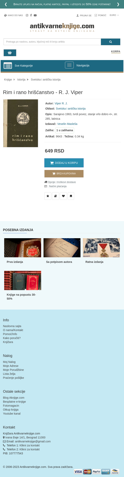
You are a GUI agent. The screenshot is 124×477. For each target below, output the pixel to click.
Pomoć (102, 15)
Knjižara (8, 342)
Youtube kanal (11, 413)
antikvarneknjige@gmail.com (33, 441)
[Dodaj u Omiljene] (63, 196)
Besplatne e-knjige (14, 401)
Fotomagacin (11, 405)
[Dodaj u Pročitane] (71, 196)
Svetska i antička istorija (45, 79)
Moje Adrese (10, 365)
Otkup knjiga (10, 409)
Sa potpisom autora (59, 261)
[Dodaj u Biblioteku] (55, 196)
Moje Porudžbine (13, 369)
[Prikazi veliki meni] (69, 65)
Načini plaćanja (57, 186)
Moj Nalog (9, 361)
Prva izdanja (15, 261)
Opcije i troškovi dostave (61, 182)
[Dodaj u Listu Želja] (47, 196)
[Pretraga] (110, 41)
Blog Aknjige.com (13, 397)
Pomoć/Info (10, 334)
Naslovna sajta (12, 326)
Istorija (21, 79)
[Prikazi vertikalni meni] (8, 66)
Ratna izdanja (94, 261)
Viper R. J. (61, 103)
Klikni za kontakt (29, 445)
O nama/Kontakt (13, 330)
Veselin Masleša (67, 123)
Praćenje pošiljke (13, 377)
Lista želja (9, 373)
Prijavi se (85, 15)
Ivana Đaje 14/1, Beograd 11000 (25, 437)
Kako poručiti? (12, 338)
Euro (114, 15)
